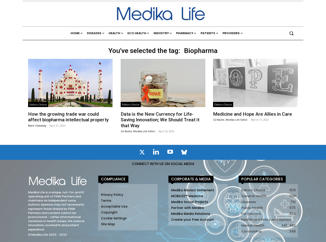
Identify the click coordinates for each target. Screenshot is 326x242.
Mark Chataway (37, 125)
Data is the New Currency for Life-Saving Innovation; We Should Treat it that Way (160, 119)
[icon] (142, 153)
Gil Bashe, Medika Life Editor (138, 131)
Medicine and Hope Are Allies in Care (252, 114)
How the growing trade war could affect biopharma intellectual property (68, 116)
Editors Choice (38, 104)
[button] (291, 33)
